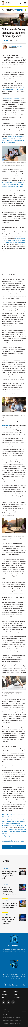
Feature (5, 868)
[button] (15, 46)
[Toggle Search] (20, 3)
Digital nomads (6, 425)
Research (4, 994)
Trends (4, 991)
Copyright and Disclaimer (7, 1011)
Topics (16, 991)
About (15, 994)
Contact (4, 997)
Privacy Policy (5, 1009)
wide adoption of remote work (12, 98)
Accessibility (4, 1014)
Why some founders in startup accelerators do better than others (9, 906)
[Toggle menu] (25, 3)
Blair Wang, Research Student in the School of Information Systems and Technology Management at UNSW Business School (13, 184)
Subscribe (17, 997)
